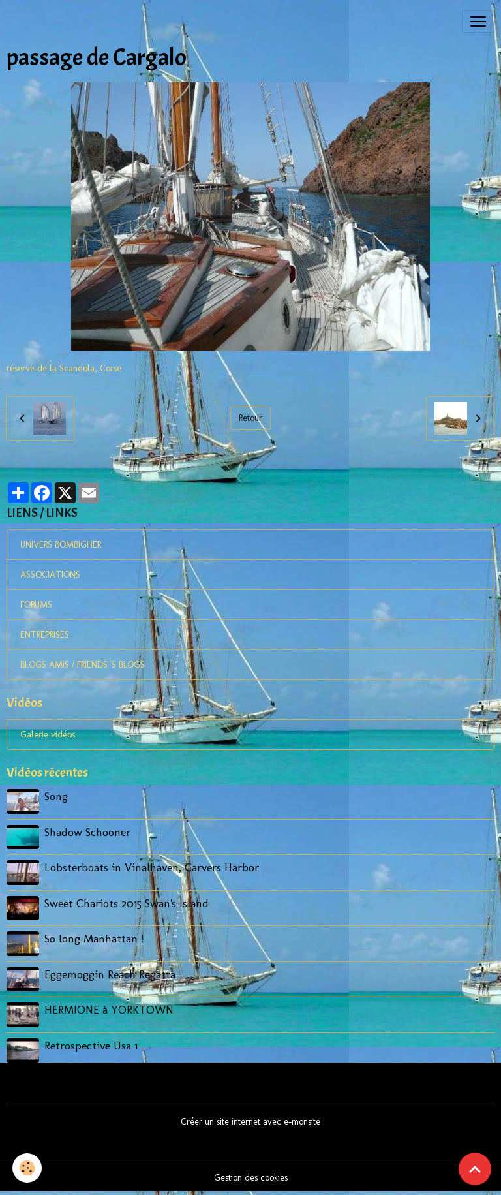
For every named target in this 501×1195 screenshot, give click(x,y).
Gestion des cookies (251, 1177)
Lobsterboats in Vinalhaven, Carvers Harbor (151, 867)
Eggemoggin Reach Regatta (109, 974)
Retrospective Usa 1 (91, 1045)
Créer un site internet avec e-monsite (250, 1121)
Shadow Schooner (87, 832)
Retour (250, 418)
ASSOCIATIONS (50, 574)
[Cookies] (27, 1168)
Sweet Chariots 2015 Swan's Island (126, 903)
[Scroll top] (475, 1169)
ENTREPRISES (44, 634)
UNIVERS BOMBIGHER (60, 544)
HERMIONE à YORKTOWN (109, 1009)
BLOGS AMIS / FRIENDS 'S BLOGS (82, 664)
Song (56, 796)
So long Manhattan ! (94, 938)
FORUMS (36, 604)
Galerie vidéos (47, 734)
